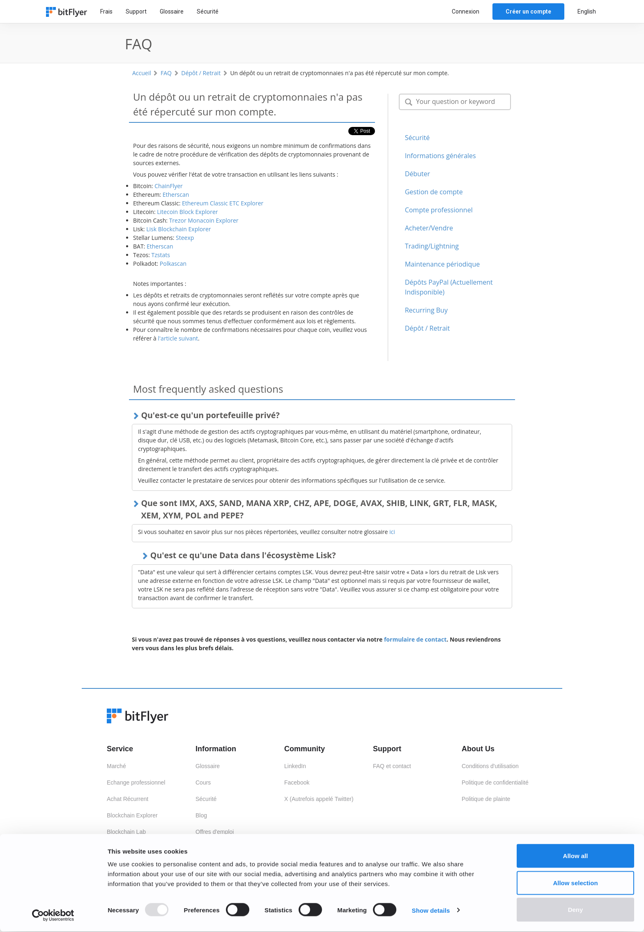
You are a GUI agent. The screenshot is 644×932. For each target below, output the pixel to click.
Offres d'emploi (215, 831)
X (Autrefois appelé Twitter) (319, 799)
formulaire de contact (415, 639)
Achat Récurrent (127, 799)
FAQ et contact (392, 766)
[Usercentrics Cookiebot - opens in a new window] (53, 916)
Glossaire (172, 11)
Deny (575, 910)
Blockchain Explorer (132, 815)
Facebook (296, 782)
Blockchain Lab (126, 831)
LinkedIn (295, 766)
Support (136, 11)
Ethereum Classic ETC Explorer (222, 203)
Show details (431, 910)
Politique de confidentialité (495, 782)
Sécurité (207, 11)
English (586, 11)
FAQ (166, 73)
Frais (106, 11)
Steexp (185, 238)
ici (392, 532)
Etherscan (176, 194)
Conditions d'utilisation (490, 766)
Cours (203, 782)
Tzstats (161, 255)
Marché (116, 766)
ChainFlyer (168, 186)
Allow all (575, 856)
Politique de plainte (486, 799)
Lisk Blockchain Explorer (178, 229)
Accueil (141, 73)
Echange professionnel (136, 782)
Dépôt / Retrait (201, 73)
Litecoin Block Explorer (187, 212)
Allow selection (575, 883)
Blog (201, 815)
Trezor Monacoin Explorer (204, 220)
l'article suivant (178, 338)
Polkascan (173, 263)
